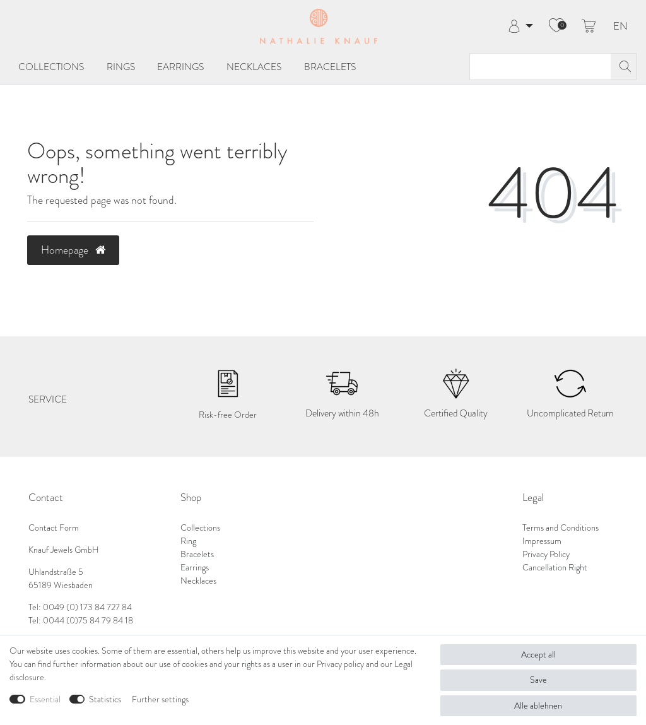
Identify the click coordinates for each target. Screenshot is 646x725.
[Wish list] (556, 26)
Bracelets (330, 66)
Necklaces (253, 66)
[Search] (623, 67)
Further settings (160, 699)
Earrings (180, 66)
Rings (121, 66)
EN (620, 26)
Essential (45, 699)
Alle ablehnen (538, 706)
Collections (51, 66)
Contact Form (53, 528)
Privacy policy (340, 664)
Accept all (538, 655)
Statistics (105, 699)
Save (538, 680)
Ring (188, 541)
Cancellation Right (554, 568)
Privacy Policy (546, 554)
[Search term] (540, 67)
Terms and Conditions (560, 528)
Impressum (541, 541)
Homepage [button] (73, 249)
